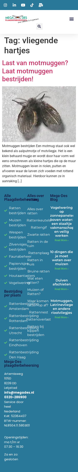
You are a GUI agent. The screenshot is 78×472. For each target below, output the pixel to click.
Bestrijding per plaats (13, 293)
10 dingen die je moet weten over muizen (61, 258)
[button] (71, 18)
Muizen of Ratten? (35, 292)
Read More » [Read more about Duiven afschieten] (62, 289)
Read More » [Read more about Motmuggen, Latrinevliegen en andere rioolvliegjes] (62, 317)
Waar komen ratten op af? (38, 303)
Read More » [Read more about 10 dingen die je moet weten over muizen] (62, 268)
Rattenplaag (38, 253)
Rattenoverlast (38, 319)
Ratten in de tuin (37, 244)
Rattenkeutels (38, 220)
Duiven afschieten (62, 282)
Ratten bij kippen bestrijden (35, 330)
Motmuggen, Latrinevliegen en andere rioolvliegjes (62, 307)
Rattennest (38, 312)
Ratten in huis (35, 262)
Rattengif (39, 227)
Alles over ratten (35, 211)
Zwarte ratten (38, 235)
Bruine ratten (38, 271)
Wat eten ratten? (35, 280)
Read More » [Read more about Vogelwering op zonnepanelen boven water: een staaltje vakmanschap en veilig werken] (62, 240)
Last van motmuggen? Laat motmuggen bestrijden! (35, 71)
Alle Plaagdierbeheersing (21, 197)
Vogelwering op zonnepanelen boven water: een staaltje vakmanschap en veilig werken (62, 222)
